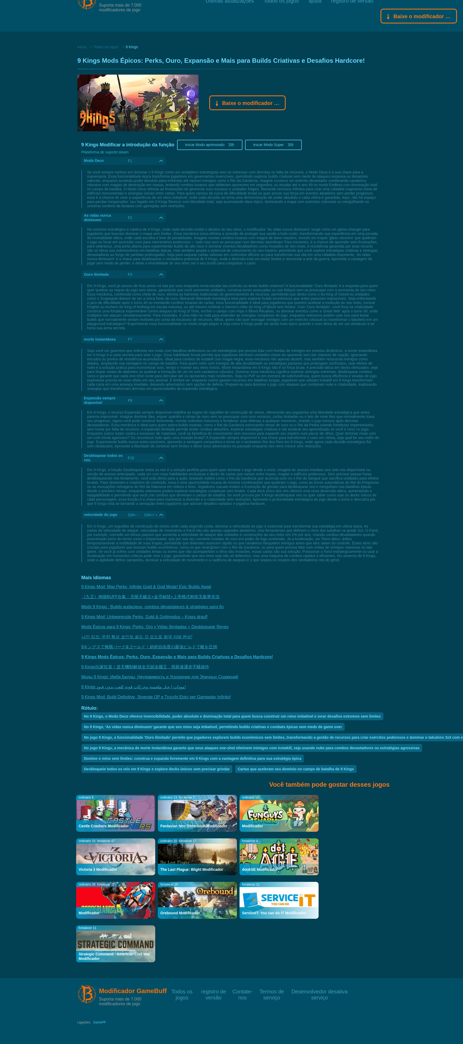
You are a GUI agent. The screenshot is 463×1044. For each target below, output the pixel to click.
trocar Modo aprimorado (209, 145)
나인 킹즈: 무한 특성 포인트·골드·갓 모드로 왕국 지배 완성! (136, 637)
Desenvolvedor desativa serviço (319, 991)
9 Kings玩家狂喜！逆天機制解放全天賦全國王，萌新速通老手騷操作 (145, 667)
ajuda (315, 15)
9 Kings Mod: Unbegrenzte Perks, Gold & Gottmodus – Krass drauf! (144, 617)
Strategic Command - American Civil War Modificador (114, 956)
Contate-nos (242, 991)
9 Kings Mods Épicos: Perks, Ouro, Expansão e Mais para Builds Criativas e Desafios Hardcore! (177, 657)
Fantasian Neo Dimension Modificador (193, 826)
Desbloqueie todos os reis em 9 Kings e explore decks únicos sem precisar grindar (157, 769)
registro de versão (352, 15)
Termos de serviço (271, 991)
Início (81, 47)
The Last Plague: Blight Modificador (191, 869)
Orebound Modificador (180, 913)
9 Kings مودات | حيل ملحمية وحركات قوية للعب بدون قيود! (133, 687)
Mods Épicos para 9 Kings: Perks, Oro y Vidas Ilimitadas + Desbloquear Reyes (155, 627)
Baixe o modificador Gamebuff (419, 17)
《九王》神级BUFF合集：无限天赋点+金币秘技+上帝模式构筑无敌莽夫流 (150, 596)
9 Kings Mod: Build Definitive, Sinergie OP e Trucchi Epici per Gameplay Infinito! (156, 697)
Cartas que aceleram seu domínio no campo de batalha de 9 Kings (296, 769)
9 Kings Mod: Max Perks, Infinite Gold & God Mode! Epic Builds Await (146, 586)
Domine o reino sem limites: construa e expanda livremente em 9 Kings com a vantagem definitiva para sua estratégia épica (192, 758)
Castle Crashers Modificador (104, 826)
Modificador (252, 826)
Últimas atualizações (230, 15)
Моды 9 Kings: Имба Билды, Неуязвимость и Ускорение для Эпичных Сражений (159, 677)
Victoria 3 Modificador (98, 869)
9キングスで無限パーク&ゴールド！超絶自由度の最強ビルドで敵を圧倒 (149, 647)
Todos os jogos (281, 15)
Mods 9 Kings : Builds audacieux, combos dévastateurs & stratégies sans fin (152, 607)
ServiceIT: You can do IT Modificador (274, 913)
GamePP (99, 1022)
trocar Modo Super (273, 145)
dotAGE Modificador (260, 869)
